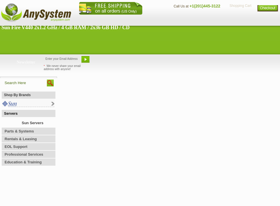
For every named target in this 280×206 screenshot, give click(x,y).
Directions (209, 19)
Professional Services (24, 154)
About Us (155, 19)
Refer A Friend (137, 61)
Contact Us (182, 19)
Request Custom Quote (252, 61)
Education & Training (23, 162)
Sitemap (268, 19)
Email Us (106, 61)
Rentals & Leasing (21, 139)
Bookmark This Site (174, 61)
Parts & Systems (19, 131)
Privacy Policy (240, 19)
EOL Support (16, 146)
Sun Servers (32, 123)
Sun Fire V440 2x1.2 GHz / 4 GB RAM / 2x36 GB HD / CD (65, 27)
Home (132, 19)
